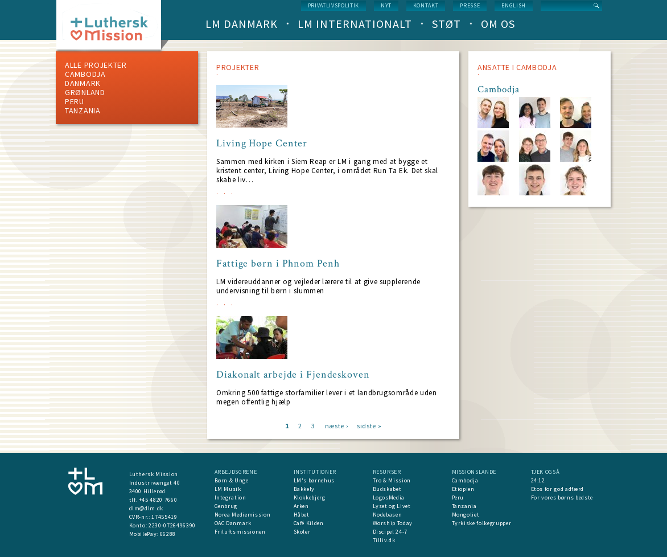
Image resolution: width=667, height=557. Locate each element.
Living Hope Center (261, 143)
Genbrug (226, 506)
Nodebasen (387, 514)
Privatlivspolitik (333, 5)
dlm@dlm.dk (146, 508)
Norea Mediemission (243, 514)
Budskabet (387, 489)
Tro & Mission (392, 480)
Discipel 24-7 (390, 531)
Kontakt (426, 5)
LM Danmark (241, 23)
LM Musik (228, 489)
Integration (230, 497)
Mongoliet (466, 514)
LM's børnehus (314, 480)
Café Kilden (309, 523)
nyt (386, 5)
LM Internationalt (355, 23)
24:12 (538, 480)
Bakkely (304, 489)
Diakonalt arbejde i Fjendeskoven (293, 375)
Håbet (302, 514)
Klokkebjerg (310, 497)
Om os (498, 23)
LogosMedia (389, 497)
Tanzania (83, 110)
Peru (74, 101)
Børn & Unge (232, 480)
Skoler (302, 531)
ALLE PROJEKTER (96, 65)
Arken (301, 506)
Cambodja (85, 74)
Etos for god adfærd (557, 489)
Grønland (85, 92)
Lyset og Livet (392, 506)
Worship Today (393, 523)
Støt (446, 23)
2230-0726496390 (172, 525)
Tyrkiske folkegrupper (482, 523)
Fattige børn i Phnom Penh (278, 264)
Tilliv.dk (384, 540)
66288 (168, 534)
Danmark (83, 83)
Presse (470, 5)
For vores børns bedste (562, 497)
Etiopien (463, 489)
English (513, 5)
